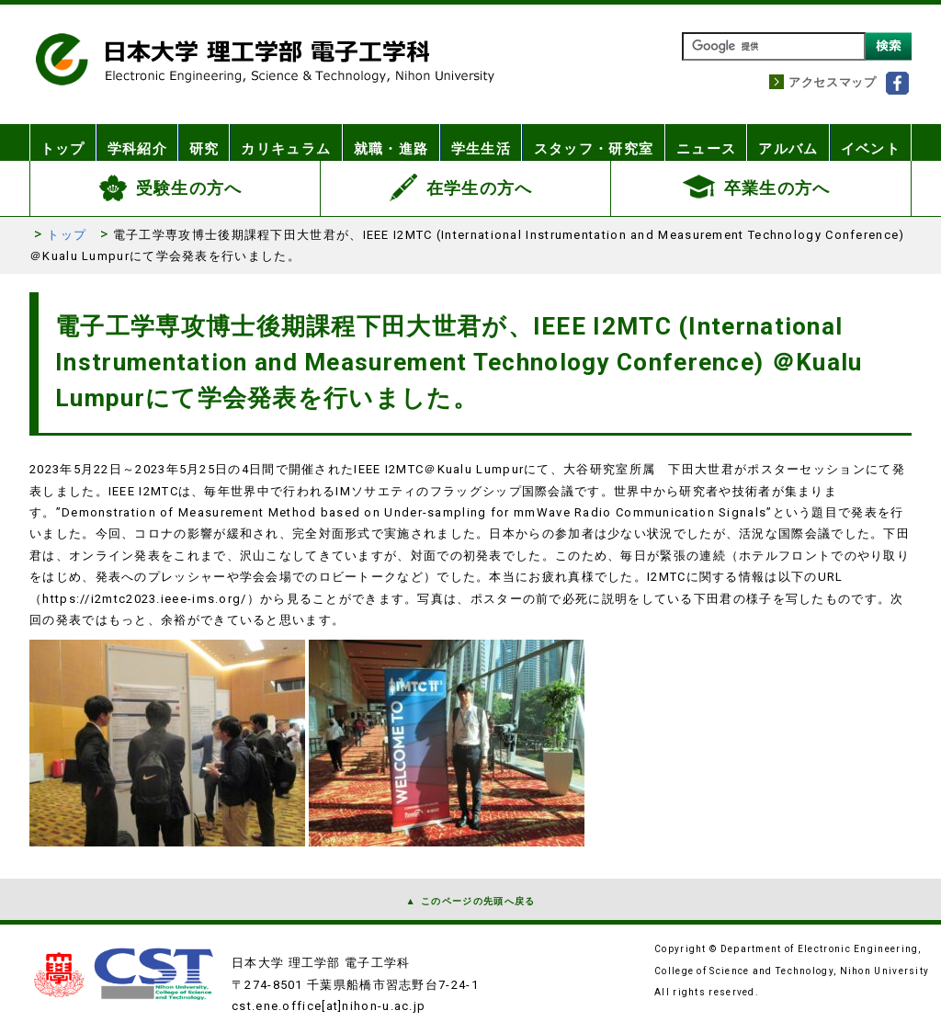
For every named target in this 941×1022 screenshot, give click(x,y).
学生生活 (485, 142)
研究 (210, 142)
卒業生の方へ (777, 188)
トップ (64, 142)
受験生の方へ (189, 188)
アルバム (787, 142)
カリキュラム (294, 142)
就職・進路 (396, 142)
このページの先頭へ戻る (478, 901)
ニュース (703, 142)
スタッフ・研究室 (594, 142)
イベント (869, 142)
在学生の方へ (479, 188)
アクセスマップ (832, 82)
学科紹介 (141, 142)
